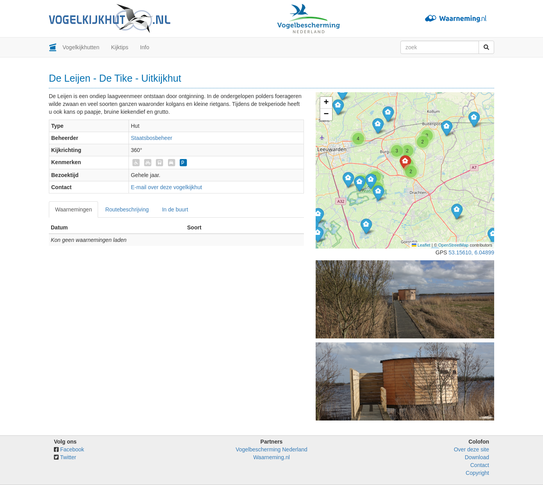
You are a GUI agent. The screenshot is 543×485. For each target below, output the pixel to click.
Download (477, 457)
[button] (474, 119)
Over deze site (471, 449)
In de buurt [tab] (175, 209)
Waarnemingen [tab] (73, 209)
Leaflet (421, 245)
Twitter (68, 457)
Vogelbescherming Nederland (271, 449)
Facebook (72, 449)
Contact (479, 465)
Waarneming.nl (271, 457)
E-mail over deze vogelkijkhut (166, 187)
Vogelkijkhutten (81, 47)
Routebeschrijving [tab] (126, 209)
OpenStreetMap (453, 245)
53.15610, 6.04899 (471, 252)
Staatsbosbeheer (151, 138)
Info (144, 47)
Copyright (477, 473)
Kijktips (119, 47)
